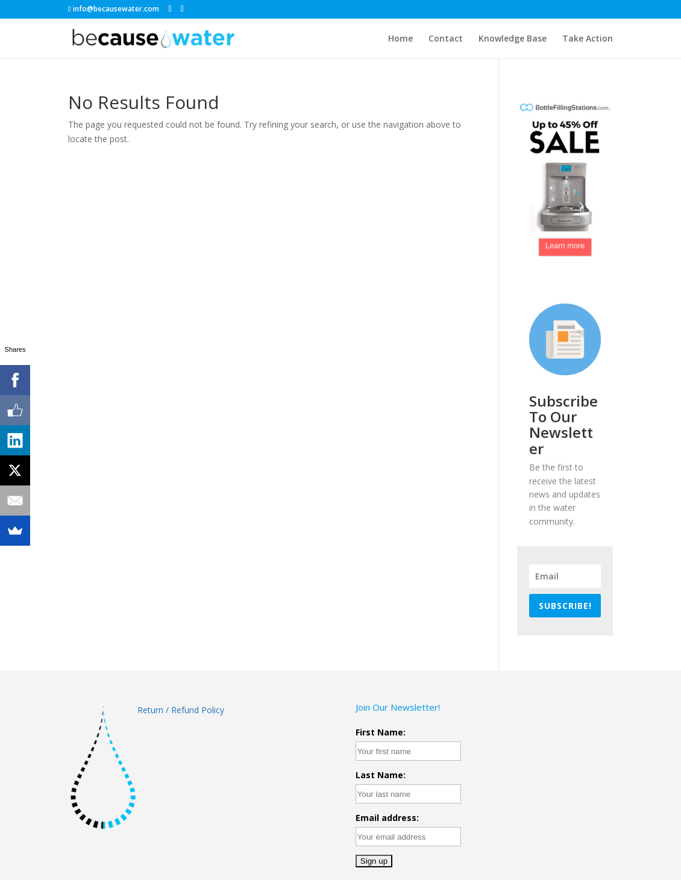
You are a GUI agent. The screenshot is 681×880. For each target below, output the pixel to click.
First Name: (381, 732)
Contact (445, 38)
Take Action (587, 38)
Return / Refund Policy (182, 710)
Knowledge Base (513, 38)
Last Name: (381, 775)
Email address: (387, 817)
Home (400, 38)
